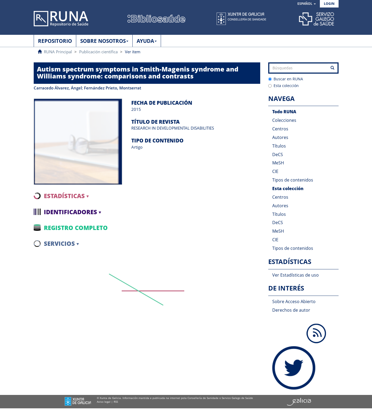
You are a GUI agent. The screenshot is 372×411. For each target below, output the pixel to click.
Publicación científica (98, 51)
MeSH (278, 163)
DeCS (277, 154)
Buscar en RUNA (285, 78)
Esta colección (283, 85)
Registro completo (76, 228)
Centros (280, 129)
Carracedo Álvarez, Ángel (58, 88)
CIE (275, 171)
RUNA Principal (58, 51)
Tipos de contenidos (292, 180)
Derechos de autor (291, 310)
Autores (280, 137)
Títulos (279, 146)
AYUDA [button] (147, 40)
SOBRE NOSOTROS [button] (104, 40)
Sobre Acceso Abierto (294, 301)
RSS (116, 402)
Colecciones (284, 120)
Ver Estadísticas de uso (295, 275)
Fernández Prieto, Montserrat (112, 88)
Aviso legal (103, 402)
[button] (306, 4)
